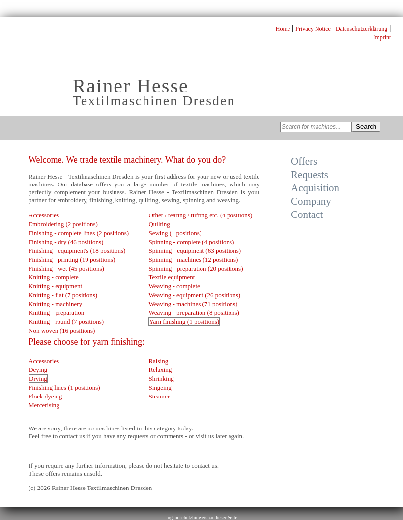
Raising (158, 361)
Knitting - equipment (55, 286)
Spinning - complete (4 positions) (191, 241)
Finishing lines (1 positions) (64, 387)
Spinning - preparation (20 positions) (195, 268)
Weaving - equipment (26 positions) (194, 295)
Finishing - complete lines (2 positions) (79, 233)
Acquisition (315, 188)
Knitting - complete (54, 277)
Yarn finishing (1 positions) (184, 321)
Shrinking (160, 378)
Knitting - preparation (56, 312)
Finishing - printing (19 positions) (72, 259)
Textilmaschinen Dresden (154, 100)
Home (283, 28)
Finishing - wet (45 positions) (66, 268)
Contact (307, 214)
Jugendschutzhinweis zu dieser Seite (201, 517)
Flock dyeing (45, 396)
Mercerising (44, 405)
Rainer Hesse (131, 86)
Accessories (44, 215)
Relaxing (160, 369)
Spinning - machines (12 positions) (193, 259)
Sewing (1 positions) (175, 233)
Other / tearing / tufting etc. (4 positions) (200, 215)
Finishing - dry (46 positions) (66, 241)
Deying (38, 369)
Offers (304, 161)
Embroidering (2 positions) (63, 224)
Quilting (159, 224)
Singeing (159, 387)
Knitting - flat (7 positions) (63, 295)
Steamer (159, 396)
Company (311, 201)
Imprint (382, 37)
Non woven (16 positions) (62, 330)
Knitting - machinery (55, 303)
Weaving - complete (174, 286)
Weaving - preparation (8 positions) (193, 312)
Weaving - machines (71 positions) (192, 303)
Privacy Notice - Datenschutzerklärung (341, 28)
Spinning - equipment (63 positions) (194, 250)
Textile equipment (171, 277)
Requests (309, 175)
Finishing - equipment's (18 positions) (77, 250)
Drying (38, 378)
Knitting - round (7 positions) (66, 321)
